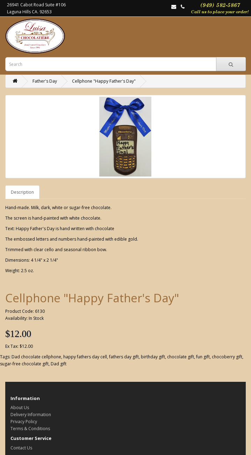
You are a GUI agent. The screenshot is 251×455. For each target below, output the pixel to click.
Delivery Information (30, 415)
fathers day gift (124, 357)
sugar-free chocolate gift (24, 364)
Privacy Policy (23, 422)
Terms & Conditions (30, 429)
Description (22, 192)
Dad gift (58, 364)
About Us (19, 408)
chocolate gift (180, 357)
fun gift (203, 357)
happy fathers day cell (85, 357)
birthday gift (153, 357)
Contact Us (21, 448)
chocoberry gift (227, 357)
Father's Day (45, 81)
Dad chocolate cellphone (36, 357)
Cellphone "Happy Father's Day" (104, 81)
